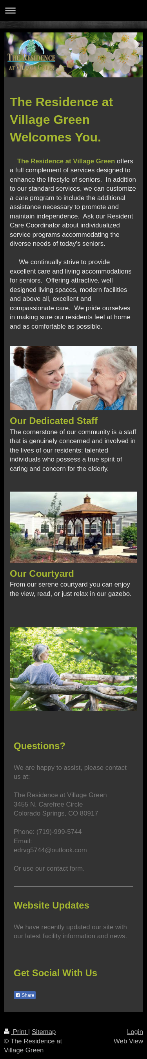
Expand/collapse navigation (73, 10)
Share (24, 995)
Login (135, 1032)
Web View (128, 1041)
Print (16, 1032)
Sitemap (44, 1032)
